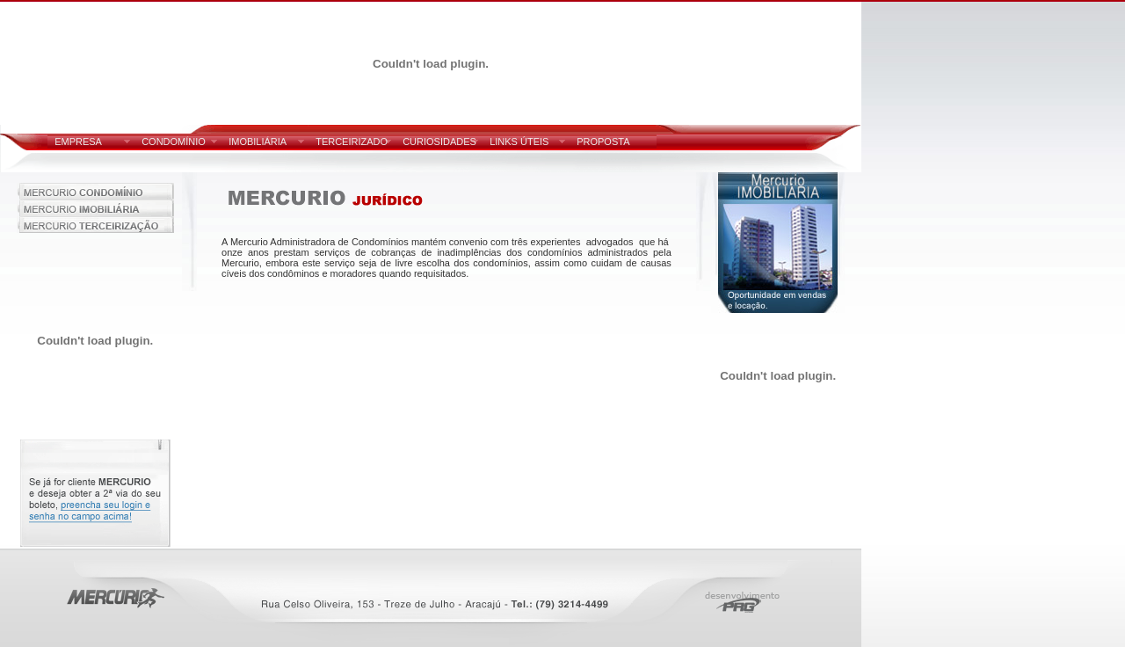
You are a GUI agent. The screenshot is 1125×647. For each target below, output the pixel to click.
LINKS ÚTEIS (519, 141)
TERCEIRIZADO (352, 141)
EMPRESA (78, 141)
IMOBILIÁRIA (258, 141)
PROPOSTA (603, 141)
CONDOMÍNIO (174, 141)
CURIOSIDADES (439, 141)
